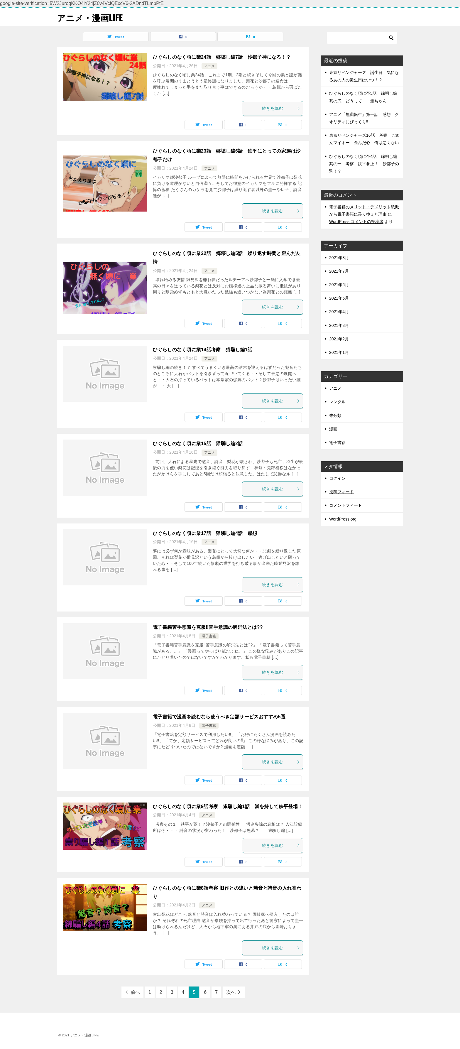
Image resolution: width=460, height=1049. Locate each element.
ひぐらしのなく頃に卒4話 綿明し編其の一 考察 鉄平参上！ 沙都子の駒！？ (364, 163)
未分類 (335, 415)
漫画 (333, 429)
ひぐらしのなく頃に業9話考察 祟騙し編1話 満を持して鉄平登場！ (228, 806)
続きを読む (281, 108)
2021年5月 (339, 298)
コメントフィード (345, 505)
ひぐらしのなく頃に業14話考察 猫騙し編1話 (203, 349)
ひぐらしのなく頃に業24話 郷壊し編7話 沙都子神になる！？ (222, 57)
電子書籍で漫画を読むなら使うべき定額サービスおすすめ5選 (219, 716)
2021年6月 (339, 284)
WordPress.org (342, 519)
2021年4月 (339, 311)
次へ (231, 992)
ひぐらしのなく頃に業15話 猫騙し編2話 (198, 443)
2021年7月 (339, 271)
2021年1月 (339, 352)
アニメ (209, 66)
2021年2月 (339, 339)
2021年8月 (339, 257)
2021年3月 (339, 325)
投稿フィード (341, 491)
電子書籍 (209, 636)
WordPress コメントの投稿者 (356, 221)
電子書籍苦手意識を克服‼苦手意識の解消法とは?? (208, 627)
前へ (135, 992)
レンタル (337, 401)
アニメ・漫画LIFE (91, 17)
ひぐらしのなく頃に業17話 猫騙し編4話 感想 (205, 533)
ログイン (337, 478)
